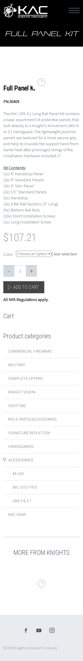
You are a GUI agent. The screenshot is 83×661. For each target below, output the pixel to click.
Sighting (17, 405)
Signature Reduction (29, 433)
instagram (51, 630)
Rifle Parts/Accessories (32, 419)
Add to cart (26, 287)
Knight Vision (21, 392)
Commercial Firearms (30, 351)
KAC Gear (17, 514)
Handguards (21, 446)
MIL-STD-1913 (25, 487)
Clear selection (64, 253)
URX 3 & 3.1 (22, 501)
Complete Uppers (25, 378)
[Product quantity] (20, 271)
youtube (38, 630)
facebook (25, 630)
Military (16, 365)
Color (8, 254)
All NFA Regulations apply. (25, 299)
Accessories (20, 460)
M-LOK (18, 473)
